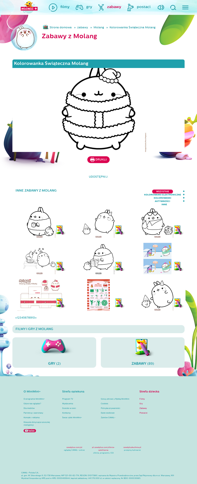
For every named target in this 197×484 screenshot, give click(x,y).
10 (33, 308)
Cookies (104, 395)
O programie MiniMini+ (34, 390)
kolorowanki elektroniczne (111, 191)
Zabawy (143, 399)
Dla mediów (29, 399)
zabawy (82, 27)
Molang (99, 27)
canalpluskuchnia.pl (132, 438)
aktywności (166, 191)
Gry (141, 395)
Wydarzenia (67, 395)
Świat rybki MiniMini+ (72, 409)
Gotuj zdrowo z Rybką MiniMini (115, 390)
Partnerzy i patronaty (33, 404)
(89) (142, 343)
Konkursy (66, 404)
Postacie (143, 404)
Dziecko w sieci (69, 399)
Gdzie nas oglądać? (32, 395)
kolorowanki (144, 191)
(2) (54, 343)
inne (182, 191)
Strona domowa (61, 27)
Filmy (142, 390)
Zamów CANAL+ (108, 409)
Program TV (67, 390)
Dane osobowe (107, 404)
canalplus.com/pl (74, 438)
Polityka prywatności (110, 399)
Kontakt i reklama (32, 409)
